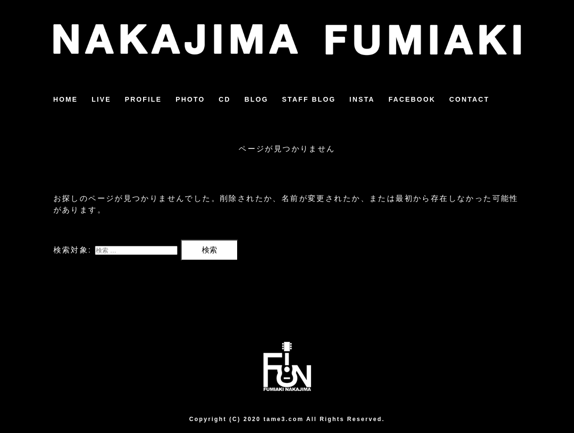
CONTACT (469, 99)
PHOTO (190, 99)
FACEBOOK (412, 99)
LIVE (101, 99)
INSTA (362, 99)
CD (224, 99)
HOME (65, 99)
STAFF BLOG (308, 99)
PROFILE (143, 99)
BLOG (256, 99)
